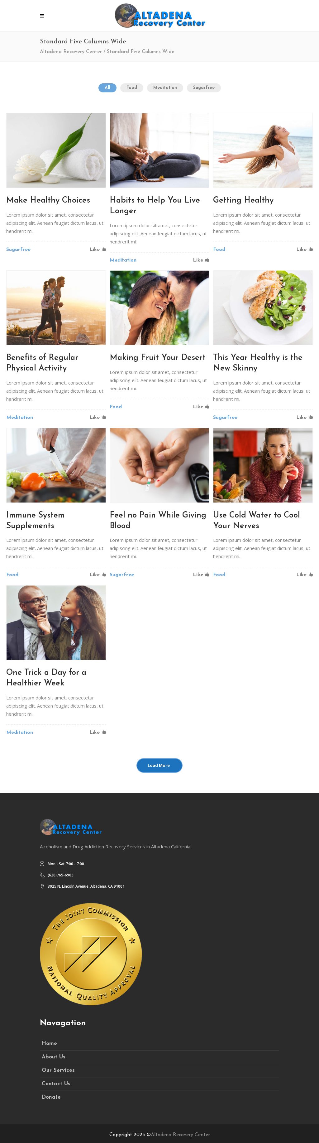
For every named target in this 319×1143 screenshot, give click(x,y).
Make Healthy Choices (48, 200)
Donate (51, 1097)
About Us (53, 1057)
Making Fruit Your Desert (158, 358)
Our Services (58, 1070)
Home (49, 1043)
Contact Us (56, 1084)
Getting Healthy (243, 200)
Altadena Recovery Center (71, 51)
